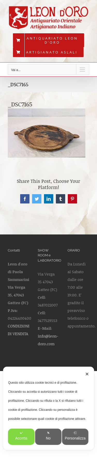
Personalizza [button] (75, 435)
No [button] (48, 435)
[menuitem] (48, 40)
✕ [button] (87, 374)
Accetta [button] (21, 435)
